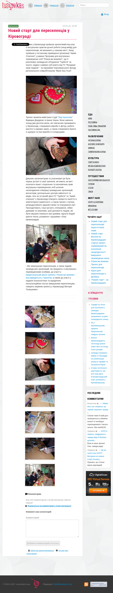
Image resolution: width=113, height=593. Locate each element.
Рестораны (92, 122)
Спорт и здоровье (95, 202)
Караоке (91, 148)
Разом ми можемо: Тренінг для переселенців (100, 264)
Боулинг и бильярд (96, 144)
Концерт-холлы (95, 170)
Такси (90, 192)
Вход (106, 14)
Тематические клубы (97, 152)
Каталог (70, 5)
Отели (90, 188)
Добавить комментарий (43, 543)
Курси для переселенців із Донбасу (98, 273)
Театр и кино (93, 162)
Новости (54, 5)
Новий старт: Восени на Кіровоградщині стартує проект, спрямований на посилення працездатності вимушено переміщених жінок (100, 245)
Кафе (90, 118)
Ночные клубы (94, 140)
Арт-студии (93, 210)
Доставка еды (94, 130)
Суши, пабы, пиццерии (97, 126)
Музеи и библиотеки (96, 166)
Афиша (38, 5)
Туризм (91, 184)
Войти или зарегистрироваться (42, 550)
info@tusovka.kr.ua (62, 584)
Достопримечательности (99, 180)
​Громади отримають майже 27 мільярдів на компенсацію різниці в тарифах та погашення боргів (99, 359)
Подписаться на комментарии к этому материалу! (49, 506)
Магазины (92, 206)
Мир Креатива (65, 117)
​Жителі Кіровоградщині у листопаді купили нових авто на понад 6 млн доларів (99, 344)
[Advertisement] (99, 66)
